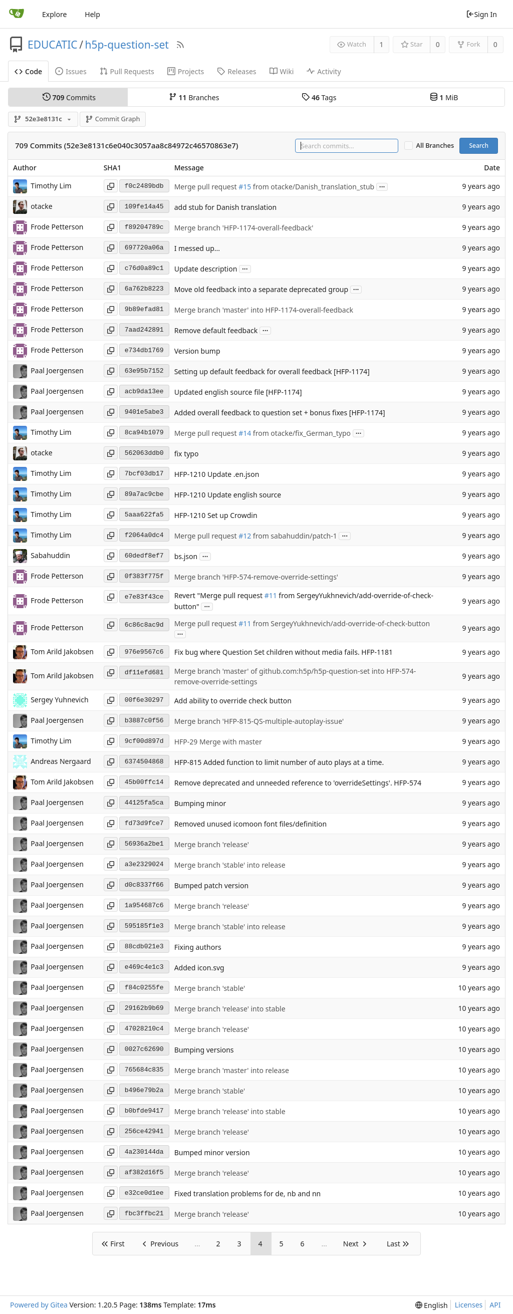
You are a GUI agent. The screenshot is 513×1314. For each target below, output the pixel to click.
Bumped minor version (212, 1152)
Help (92, 14)
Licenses (469, 1304)
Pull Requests (127, 71)
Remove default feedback (216, 330)
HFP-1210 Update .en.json (217, 474)
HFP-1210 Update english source (228, 494)
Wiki (282, 71)
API (494, 1304)
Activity (324, 71)
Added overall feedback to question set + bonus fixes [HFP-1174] (279, 412)
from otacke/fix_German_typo (301, 433)
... (382, 186)
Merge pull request (206, 186)
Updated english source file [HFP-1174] (238, 392)
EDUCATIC (53, 45)
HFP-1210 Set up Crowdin (216, 515)
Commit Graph (112, 118)
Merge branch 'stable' (209, 988)
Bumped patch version (211, 885)
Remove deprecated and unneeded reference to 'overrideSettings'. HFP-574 (297, 782)
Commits (69, 97)
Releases (236, 71)
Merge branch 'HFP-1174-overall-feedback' (244, 227)
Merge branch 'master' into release (231, 1070)
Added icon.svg (199, 967)
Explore (54, 14)
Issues (70, 71)
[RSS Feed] (180, 44)
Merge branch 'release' (211, 844)
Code (28, 71)
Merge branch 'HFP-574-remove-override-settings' (256, 577)
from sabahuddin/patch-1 (294, 536)
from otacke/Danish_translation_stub (312, 186)
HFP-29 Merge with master (218, 741)
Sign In (481, 14)
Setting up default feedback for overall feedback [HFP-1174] (272, 371)
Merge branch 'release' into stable (230, 1008)
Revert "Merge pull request (219, 596)
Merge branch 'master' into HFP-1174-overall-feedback (263, 310)
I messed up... (197, 248)
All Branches (435, 145)
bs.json (186, 556)
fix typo (186, 453)
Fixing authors (197, 947)
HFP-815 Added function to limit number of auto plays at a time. (279, 762)
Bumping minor (200, 803)
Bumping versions (204, 1050)
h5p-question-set (126, 45)
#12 (244, 536)
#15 (244, 186)
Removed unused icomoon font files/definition (250, 824)
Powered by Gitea (39, 1304)
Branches (194, 97)
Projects (185, 71)
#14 (244, 433)
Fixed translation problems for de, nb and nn (247, 1193)
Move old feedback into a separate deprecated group (261, 289)
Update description (205, 269)
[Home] (16, 14)
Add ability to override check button (233, 700)
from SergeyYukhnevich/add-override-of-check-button (340, 623)
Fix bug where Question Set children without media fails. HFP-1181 (283, 652)
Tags (319, 97)
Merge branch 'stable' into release (230, 865)
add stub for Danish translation (225, 207)
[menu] (431, 1305)
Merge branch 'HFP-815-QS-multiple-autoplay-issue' (259, 721)
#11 (271, 596)
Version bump (197, 351)
